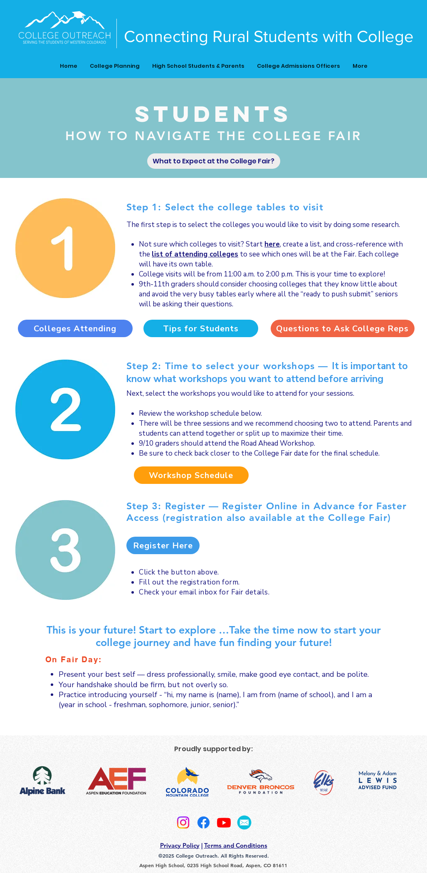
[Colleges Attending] (75, 328)
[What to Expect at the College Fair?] (213, 161)
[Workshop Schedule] (191, 475)
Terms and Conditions (235, 845)
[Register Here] (163, 545)
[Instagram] (183, 822)
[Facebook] (203, 822)
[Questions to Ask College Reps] (343, 328)
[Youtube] (224, 822)
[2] (244, 822)
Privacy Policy (180, 845)
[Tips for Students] (200, 328)
